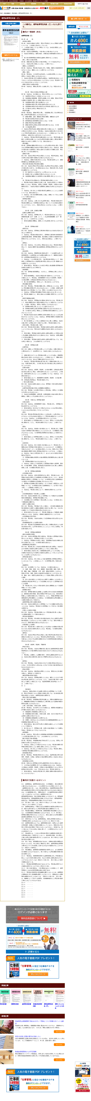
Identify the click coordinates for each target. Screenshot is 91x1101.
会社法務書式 (73, 106)
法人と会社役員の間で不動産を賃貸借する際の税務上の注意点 (83, 195)
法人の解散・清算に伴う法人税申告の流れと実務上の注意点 (83, 138)
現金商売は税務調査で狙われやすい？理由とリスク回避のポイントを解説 (39, 1022)
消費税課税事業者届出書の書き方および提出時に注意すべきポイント (83, 184)
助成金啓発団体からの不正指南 (25, 1051)
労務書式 (71, 110)
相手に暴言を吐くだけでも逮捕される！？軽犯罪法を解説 (83, 231)
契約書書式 (72, 112)
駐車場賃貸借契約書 (82, 204)
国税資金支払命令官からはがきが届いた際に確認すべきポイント (83, 126)
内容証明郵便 (73, 108)
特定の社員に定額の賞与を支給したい (28, 1036)
